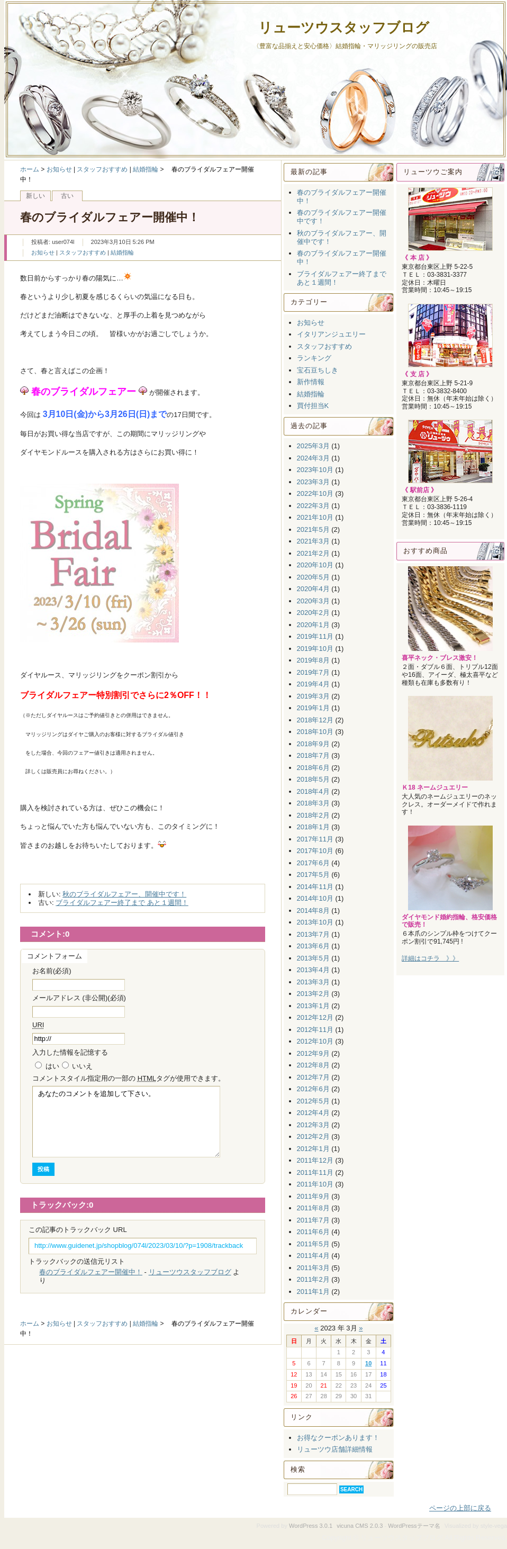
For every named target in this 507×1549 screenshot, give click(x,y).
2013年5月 (313, 958)
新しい (35, 196)
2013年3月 (313, 982)
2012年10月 (315, 1041)
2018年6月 (313, 768)
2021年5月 (313, 529)
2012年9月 (313, 1053)
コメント (128, 1078)
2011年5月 (313, 1244)
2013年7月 (313, 934)
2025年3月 (313, 446)
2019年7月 (313, 672)
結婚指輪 (145, 169)
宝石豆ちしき (317, 370)
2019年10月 (315, 649)
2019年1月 (313, 708)
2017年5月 (313, 874)
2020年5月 (313, 577)
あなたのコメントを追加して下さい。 (126, 1121)
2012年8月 (313, 1065)
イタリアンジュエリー (331, 334)
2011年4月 (313, 1256)
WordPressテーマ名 (414, 1526)
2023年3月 (313, 482)
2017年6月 (313, 863)
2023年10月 (315, 470)
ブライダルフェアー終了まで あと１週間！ (122, 903)
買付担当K (313, 406)
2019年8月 (313, 660)
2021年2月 (313, 553)
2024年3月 (313, 458)
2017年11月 (315, 839)
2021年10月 (315, 517)
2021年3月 (313, 541)
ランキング (314, 358)
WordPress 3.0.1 (310, 1526)
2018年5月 (313, 779)
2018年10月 (315, 732)
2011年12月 (315, 1160)
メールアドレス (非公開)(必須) (79, 998)
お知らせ (59, 169)
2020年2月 (313, 613)
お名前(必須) (51, 971)
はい (52, 1066)
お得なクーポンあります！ (338, 1438)
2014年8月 (313, 910)
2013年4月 (313, 970)
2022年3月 (313, 506)
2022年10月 (315, 493)
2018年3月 (313, 803)
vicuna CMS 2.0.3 (360, 1526)
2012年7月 (313, 1077)
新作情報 (310, 382)
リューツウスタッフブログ (343, 27)
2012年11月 (315, 1030)
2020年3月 (313, 601)
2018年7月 (313, 755)
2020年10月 (315, 565)
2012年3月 (313, 1125)
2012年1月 (313, 1149)
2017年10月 (315, 851)
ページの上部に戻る (460, 1508)
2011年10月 (315, 1184)
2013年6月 (313, 946)
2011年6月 (313, 1232)
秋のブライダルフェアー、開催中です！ (124, 894)
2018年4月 (313, 791)
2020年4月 (313, 589)
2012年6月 (313, 1089)
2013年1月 (313, 1006)
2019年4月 (313, 684)
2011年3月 (313, 1268)
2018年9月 (313, 744)
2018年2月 (313, 815)
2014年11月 (315, 887)
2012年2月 (313, 1136)
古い (67, 196)
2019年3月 (313, 696)
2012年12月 (315, 1017)
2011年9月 (313, 1196)
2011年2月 (313, 1279)
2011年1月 (313, 1292)
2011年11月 (315, 1172)
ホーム (29, 169)
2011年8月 (313, 1208)
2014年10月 (315, 898)
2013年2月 (313, 994)
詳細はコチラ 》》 (430, 958)
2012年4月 (313, 1113)
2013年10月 (315, 922)
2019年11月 (315, 636)
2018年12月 (315, 720)
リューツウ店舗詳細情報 (335, 1449)
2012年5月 (313, 1101)
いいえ (82, 1066)
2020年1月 (313, 625)
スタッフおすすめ (102, 169)
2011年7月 (313, 1220)
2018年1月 (313, 827)
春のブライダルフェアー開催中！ (90, 1272)
